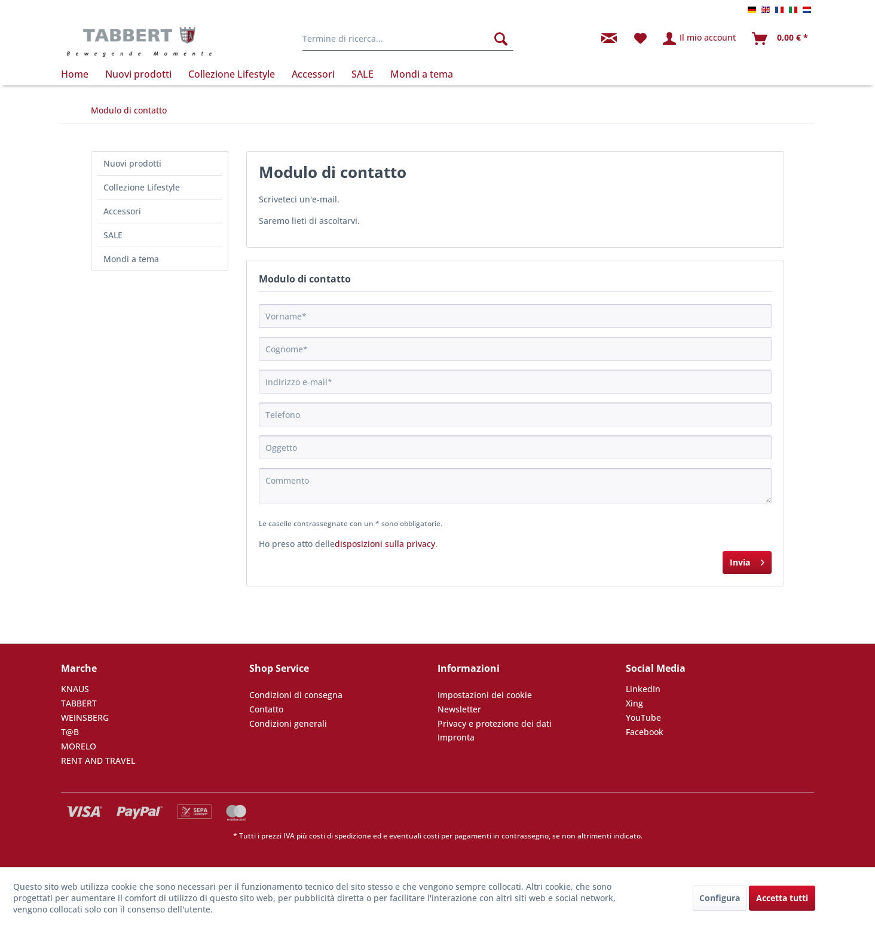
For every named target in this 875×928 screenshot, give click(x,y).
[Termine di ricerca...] (407, 39)
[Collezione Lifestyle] (231, 74)
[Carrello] (780, 39)
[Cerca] (500, 39)
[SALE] (362, 74)
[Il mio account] (700, 39)
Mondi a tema (131, 259)
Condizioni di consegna (295, 694)
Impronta (456, 737)
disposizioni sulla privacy (385, 543)
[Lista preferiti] (640, 39)
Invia (747, 560)
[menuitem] (407, 39)
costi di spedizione (340, 836)
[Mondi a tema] (421, 74)
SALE (113, 235)
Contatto (266, 709)
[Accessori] (313, 74)
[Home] (79, 74)
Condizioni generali (288, 723)
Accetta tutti (782, 898)
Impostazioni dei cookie (485, 694)
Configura (719, 898)
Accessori (122, 211)
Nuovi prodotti (132, 163)
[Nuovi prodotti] (138, 74)
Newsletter (459, 709)
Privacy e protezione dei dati (495, 723)
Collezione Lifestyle (141, 187)
